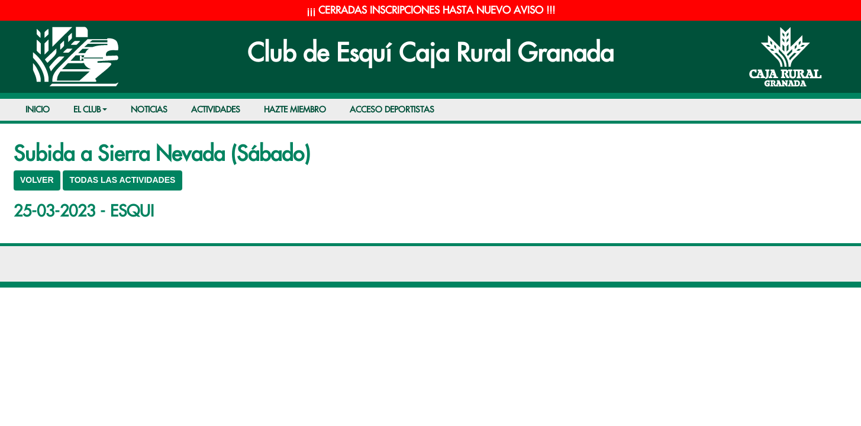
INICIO (37, 109)
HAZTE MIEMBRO (295, 109)
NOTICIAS (149, 109)
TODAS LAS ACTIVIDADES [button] (122, 180)
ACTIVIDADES (215, 109)
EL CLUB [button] (87, 109)
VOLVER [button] (37, 180)
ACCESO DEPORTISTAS (392, 109)
